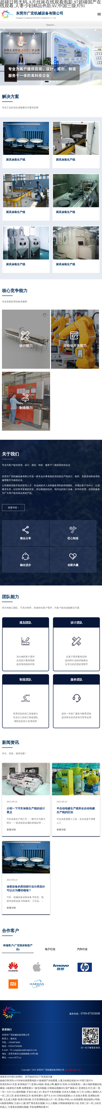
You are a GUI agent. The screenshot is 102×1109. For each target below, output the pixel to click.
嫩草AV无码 (61, 1084)
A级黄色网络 (6, 1103)
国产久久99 (49, 1095)
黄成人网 (49, 1084)
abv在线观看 (76, 1099)
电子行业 (50, 949)
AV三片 (80, 1092)
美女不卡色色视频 (51, 1092)
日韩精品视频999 (56, 1088)
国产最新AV (71, 1088)
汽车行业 (82, 949)
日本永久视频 (68, 1092)
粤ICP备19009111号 (73, 1070)
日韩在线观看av (64, 1095)
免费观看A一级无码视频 (34, 1088)
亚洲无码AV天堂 (8, 1084)
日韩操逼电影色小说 (68, 1103)
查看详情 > (13, 507)
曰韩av (88, 1092)
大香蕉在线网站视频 (18, 1107)
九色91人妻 (19, 1103)
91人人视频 (51, 1103)
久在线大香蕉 (80, 1095)
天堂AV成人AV (33, 1092)
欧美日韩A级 (24, 1099)
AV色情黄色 (74, 1084)
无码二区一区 (86, 1103)
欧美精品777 (24, 1084)
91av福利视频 (18, 1092)
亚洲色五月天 (85, 1088)
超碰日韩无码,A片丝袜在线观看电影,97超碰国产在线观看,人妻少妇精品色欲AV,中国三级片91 (46, 1080)
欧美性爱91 (37, 1095)
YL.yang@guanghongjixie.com (23, 1050)
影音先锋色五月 (23, 1095)
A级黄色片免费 (13, 1088)
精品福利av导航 (92, 1099)
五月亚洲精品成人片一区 (44, 1099)
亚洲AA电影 (37, 1084)
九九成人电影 (10, 1099)
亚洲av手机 (63, 1099)
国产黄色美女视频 (35, 1103)
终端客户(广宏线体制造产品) (17, 947)
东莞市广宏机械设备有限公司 (46, 15)
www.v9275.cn (14, 1057)
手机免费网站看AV (38, 1107)
